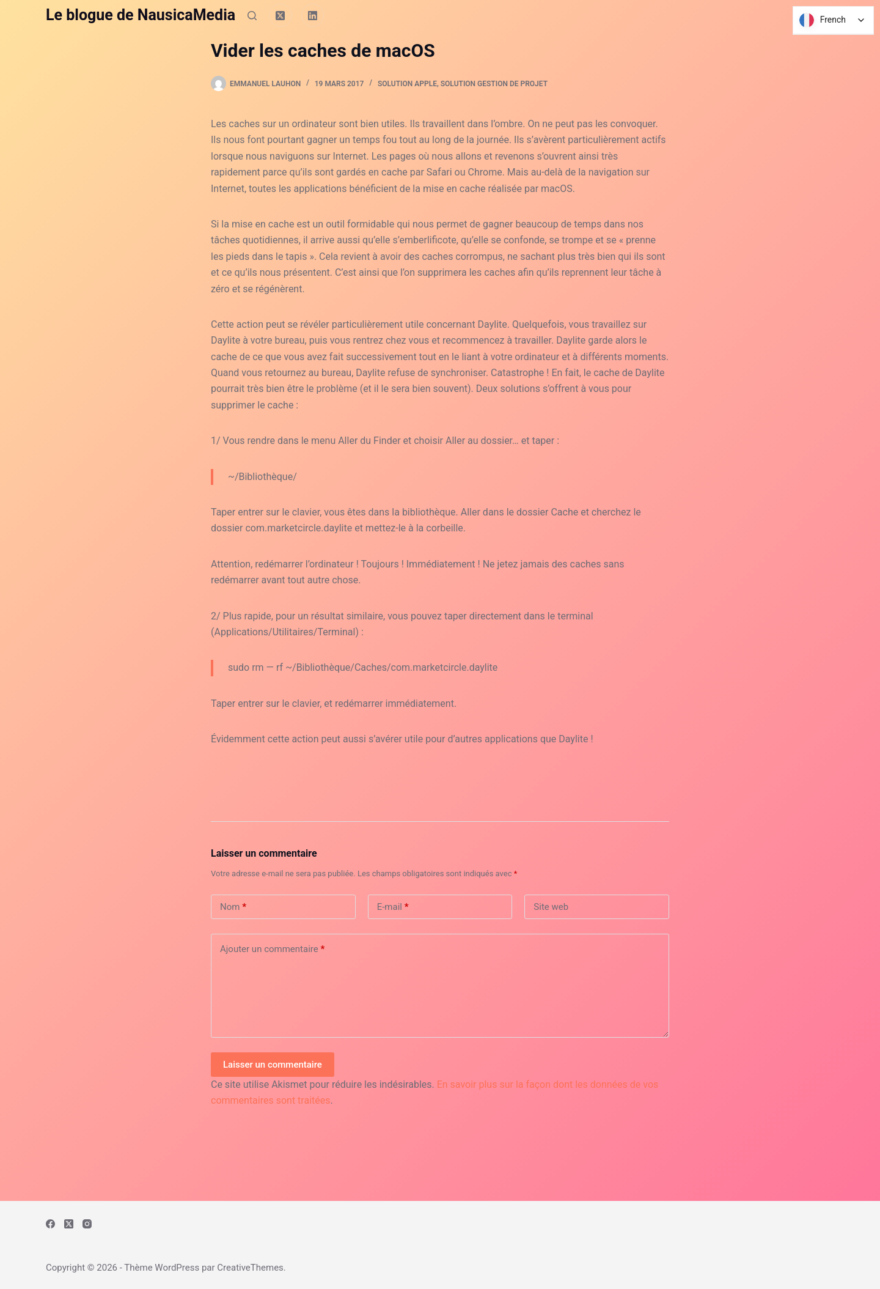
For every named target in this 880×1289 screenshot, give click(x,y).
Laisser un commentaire (272, 1064)
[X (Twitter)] (280, 15)
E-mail (393, 907)
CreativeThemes (250, 1267)
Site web (551, 906)
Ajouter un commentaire (272, 949)
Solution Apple (407, 83)
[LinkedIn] (312, 15)
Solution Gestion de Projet (494, 83)
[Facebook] (50, 1223)
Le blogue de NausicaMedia (140, 15)
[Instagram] (87, 1223)
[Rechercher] (252, 15)
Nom (233, 907)
